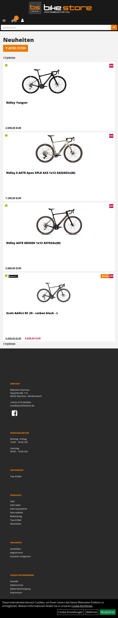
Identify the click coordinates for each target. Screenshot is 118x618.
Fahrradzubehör (18, 508)
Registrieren (16, 552)
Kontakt (14, 581)
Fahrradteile (16, 512)
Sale (12, 501)
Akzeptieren (108, 612)
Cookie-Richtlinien (82, 606)
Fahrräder (15, 505)
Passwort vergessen (20, 556)
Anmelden (15, 548)
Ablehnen (91, 612)
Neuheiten (15, 523)
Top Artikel (15, 476)
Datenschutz (16, 585)
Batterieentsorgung (20, 588)
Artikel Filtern (15, 48)
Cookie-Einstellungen (70, 612)
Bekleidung (16, 516)
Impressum (16, 592)
